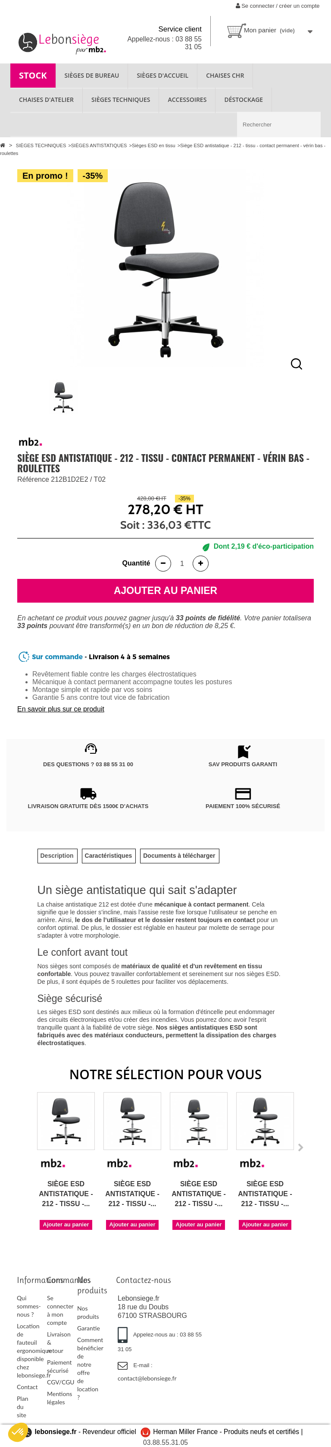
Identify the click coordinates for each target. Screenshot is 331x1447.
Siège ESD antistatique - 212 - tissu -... (66, 1193)
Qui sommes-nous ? (29, 1306)
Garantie (88, 1328)
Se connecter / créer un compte (278, 6)
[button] (18, 1432)
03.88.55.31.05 (165, 1442)
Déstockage (243, 99)
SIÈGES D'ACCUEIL (162, 75)
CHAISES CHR (225, 75)
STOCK (33, 75)
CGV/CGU (61, 1382)
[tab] (57, 856)
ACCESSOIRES (187, 99)
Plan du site (22, 1407)
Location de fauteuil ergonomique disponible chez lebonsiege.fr (34, 1350)
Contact (27, 1386)
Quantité (136, 563)
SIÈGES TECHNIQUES (120, 99)
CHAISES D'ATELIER (46, 99)
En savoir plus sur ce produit (60, 709)
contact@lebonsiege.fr (147, 1378)
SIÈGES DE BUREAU (92, 75)
